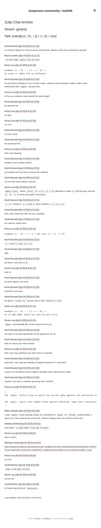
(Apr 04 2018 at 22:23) (28, 258)
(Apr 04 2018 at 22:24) (28, 296)
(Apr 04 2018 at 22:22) (28, 209)
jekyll (71, 518)
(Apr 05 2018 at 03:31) (30, 423)
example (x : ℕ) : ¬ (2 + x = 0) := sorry (34, 36)
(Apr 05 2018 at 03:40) (28, 464)
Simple (37, 518)
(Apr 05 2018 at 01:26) (29, 410)
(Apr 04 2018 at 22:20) (25, 92)
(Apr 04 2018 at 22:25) (25, 348)
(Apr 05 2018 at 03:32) (30, 442)
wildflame (47, 518)
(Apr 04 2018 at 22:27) (25, 386)
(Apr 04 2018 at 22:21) (28, 177)
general (21, 29)
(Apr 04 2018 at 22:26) (28, 367)
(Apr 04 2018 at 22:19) (25, 65)
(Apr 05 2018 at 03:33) (25, 454)
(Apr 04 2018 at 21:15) (28, 46)
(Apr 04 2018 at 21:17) (29, 55)
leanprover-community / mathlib (50, 11)
